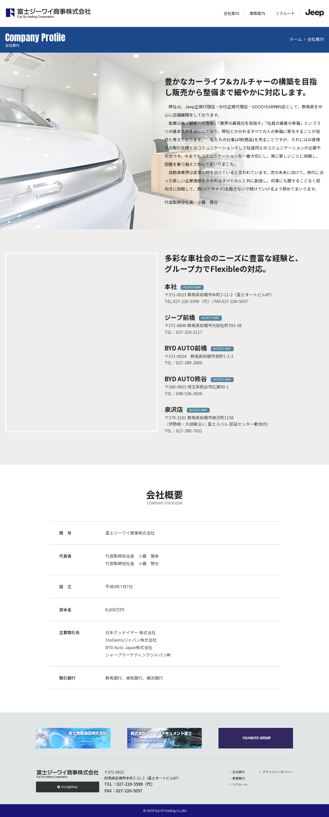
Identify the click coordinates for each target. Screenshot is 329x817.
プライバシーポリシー (277, 772)
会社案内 (231, 13)
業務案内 (257, 13)
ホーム (295, 39)
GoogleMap (69, 786)
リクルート (285, 13)
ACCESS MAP (192, 287)
